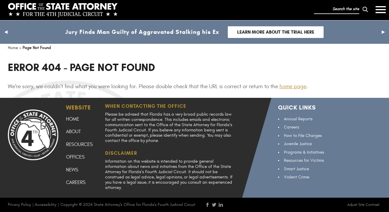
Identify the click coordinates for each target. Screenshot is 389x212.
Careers (76, 182)
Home (72, 119)
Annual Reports (298, 119)
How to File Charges (303, 135)
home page (292, 86)
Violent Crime (296, 177)
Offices (75, 157)
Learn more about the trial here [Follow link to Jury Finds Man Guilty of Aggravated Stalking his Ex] (275, 32)
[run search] (365, 9)
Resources (79, 144)
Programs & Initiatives (304, 152)
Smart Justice (296, 168)
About (73, 132)
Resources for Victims (304, 160)
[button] (6, 32)
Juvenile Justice (298, 143)
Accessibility (45, 204)
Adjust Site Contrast (363, 204)
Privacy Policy (19, 204)
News (72, 170)
